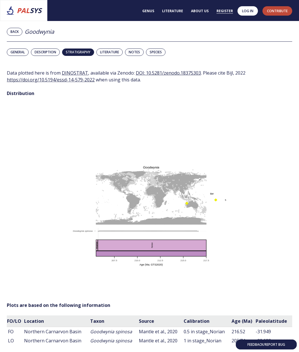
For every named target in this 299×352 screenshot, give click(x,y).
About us (200, 11)
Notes (134, 52)
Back (14, 31)
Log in (247, 11)
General (17, 52)
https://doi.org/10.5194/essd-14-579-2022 (51, 80)
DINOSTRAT (75, 73)
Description (45, 52)
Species (156, 52)
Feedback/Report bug (266, 344)
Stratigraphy (78, 52)
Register (225, 11)
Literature (172, 11)
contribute (277, 11)
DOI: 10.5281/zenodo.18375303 (168, 73)
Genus (148, 11)
